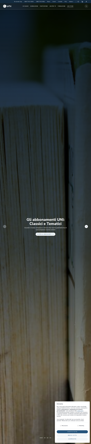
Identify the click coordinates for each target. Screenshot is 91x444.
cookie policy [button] (80, 413)
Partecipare (44, 6)
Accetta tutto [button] (72, 434)
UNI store (70, 6)
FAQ (66, 1)
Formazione (61, 6)
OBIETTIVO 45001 (29, 1)
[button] (78, 1)
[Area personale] (86, 1)
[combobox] (71, 1)
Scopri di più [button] (72, 442)
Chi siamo (25, 6)
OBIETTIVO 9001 (40, 1)
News (48, 1)
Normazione (34, 6)
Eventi (54, 1)
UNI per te (53, 6)
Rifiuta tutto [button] (72, 438)
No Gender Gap (18, 1)
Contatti (60, 1)
